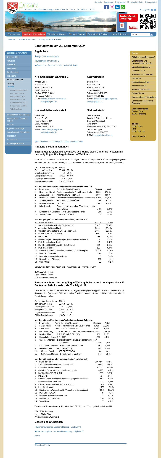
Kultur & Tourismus (120, 34)
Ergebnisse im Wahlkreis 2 (48, 61)
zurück (37, 436)
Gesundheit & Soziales (98, 34)
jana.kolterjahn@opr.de (103, 135)
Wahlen (59, 39)
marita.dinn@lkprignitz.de (51, 129)
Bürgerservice (14, 34)
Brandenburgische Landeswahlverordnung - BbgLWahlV (60, 431)
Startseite (11, 39)
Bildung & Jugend (77, 34)
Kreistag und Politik (46, 39)
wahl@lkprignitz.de (49, 102)
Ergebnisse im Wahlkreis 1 (48, 56)
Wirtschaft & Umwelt (56, 34)
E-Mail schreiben (139, 136)
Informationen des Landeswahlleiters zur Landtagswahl (60, 142)
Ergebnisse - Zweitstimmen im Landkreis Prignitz (57, 65)
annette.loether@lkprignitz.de (53, 99)
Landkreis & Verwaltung (34, 34)
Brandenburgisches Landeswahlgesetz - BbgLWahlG (59, 427)
